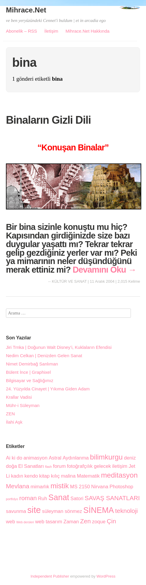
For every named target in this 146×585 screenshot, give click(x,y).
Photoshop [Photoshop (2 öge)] (121, 486)
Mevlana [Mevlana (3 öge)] (17, 486)
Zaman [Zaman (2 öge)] (71, 521)
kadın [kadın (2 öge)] (17, 476)
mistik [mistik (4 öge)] (59, 486)
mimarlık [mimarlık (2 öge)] (40, 486)
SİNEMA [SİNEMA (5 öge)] (98, 510)
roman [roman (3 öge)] (28, 498)
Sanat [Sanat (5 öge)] (58, 497)
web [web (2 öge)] (10, 521)
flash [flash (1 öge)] (48, 466)
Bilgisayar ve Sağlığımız (29, 380)
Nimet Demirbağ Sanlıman (32, 363)
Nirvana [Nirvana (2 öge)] (99, 486)
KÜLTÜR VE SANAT (69, 281)
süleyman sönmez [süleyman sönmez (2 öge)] (62, 511)
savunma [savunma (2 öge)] (16, 511)
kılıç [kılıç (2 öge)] (55, 476)
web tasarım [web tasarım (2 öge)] (48, 521)
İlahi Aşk (14, 422)
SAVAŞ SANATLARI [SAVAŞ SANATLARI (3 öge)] (112, 498)
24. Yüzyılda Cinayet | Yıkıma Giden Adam (48, 388)
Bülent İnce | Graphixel (28, 372)
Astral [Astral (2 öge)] (55, 458)
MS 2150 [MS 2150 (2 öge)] (80, 486)
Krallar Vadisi (19, 397)
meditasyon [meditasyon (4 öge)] (119, 475)
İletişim (51, 31)
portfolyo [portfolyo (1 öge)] (12, 499)
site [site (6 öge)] (34, 510)
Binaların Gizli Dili (48, 120)
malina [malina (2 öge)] (68, 476)
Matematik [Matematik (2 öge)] (88, 476)
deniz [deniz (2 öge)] (130, 458)
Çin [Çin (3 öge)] (111, 521)
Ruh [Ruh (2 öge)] (42, 498)
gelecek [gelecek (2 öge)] (102, 466)
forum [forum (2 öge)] (59, 466)
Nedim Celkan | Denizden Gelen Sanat (44, 355)
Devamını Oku (104, 269)
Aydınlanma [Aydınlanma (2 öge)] (75, 458)
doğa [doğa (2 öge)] (11, 466)
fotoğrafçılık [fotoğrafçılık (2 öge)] (80, 466)
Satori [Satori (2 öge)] (77, 498)
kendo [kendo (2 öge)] (31, 476)
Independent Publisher (50, 576)
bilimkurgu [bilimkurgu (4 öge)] (106, 457)
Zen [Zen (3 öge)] (85, 521)
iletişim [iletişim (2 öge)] (119, 466)
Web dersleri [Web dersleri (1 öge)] (25, 522)
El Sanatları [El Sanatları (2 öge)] (31, 466)
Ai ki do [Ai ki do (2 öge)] (14, 458)
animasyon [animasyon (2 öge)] (35, 458)
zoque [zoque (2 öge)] (99, 521)
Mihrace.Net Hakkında (87, 31)
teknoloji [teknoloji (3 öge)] (126, 510)
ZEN (10, 413)
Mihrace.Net (26, 10)
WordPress (106, 576)
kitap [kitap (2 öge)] (44, 476)
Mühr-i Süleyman (22, 405)
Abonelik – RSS (21, 31)
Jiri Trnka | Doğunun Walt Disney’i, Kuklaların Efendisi (59, 347)
